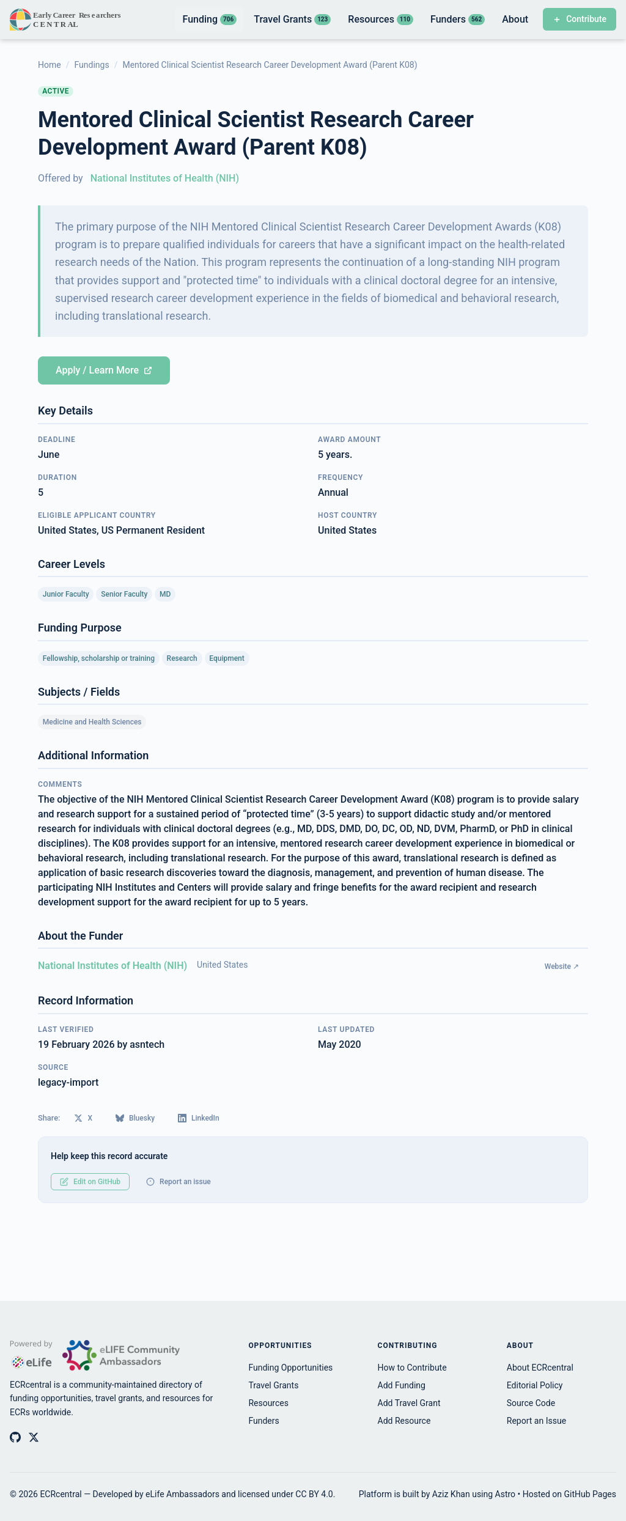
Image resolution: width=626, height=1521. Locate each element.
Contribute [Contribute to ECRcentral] (579, 19)
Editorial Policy (535, 1385)
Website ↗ (562, 966)
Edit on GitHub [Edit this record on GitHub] (90, 1181)
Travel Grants (273, 1385)
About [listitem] (515, 19)
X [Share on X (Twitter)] (83, 1118)
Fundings (91, 65)
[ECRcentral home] (66, 20)
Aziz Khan (451, 1494)
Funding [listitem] (209, 19)
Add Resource (404, 1421)
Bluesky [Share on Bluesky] (135, 1118)
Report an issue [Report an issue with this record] (178, 1181)
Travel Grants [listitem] (292, 19)
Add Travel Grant (409, 1403)
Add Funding (401, 1385)
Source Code (531, 1403)
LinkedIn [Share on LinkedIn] (198, 1118)
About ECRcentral (540, 1367)
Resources (268, 1403)
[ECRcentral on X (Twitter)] (33, 1437)
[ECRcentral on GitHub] (15, 1437)
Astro (505, 1494)
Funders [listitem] (457, 19)
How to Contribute (412, 1367)
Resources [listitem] (380, 19)
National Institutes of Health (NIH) (164, 178)
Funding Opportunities (290, 1367)
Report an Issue (536, 1421)
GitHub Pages (590, 1494)
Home (49, 65)
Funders (263, 1421)
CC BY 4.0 (314, 1494)
